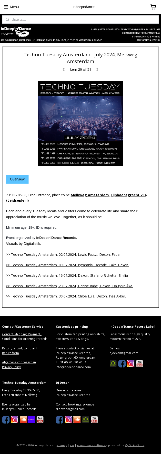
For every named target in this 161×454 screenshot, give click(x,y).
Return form (10, 353)
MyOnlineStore (134, 445)
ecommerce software (91, 445)
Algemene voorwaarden (19, 362)
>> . (66, 296)
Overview (17, 179)
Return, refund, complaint (19, 348)
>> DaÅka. (69, 286)
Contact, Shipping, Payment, (22, 334)
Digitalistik (32, 243)
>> (63, 254)
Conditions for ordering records (25, 339)
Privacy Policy (11, 367)
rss (72, 445)
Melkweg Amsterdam (90, 195)
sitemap (62, 445)
